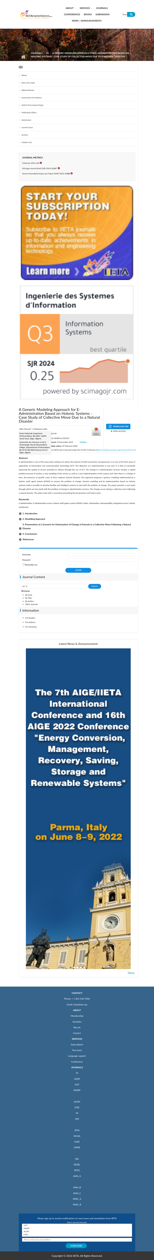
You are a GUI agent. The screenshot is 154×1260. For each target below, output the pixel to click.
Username (26, 554)
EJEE (77, 1107)
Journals (102, 8)
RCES (77, 1170)
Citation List (27, 142)
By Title (28, 598)
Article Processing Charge (32, 105)
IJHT (77, 1084)
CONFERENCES (72, 14)
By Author (29, 601)
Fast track (77, 1050)
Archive (25, 135)
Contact (77, 1033)
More (131, 973)
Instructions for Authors (32, 97)
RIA (77, 1158)
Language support (77, 1055)
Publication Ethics (29, 112)
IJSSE (77, 1141)
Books (88, 14)
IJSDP (77, 1078)
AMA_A (77, 1176)
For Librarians (31, 627)
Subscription (77, 1044)
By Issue (28, 595)
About (70, 8)
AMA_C (77, 1193)
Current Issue (27, 127)
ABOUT (77, 1010)
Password (26, 560)
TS (77, 1073)
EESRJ (77, 1164)
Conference (77, 1061)
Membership (77, 1015)
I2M (77, 1118)
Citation (83, 442)
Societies (77, 1021)
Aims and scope (28, 82)
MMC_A (77, 1198)
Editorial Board (28, 90)
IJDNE (77, 1147)
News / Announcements (86, 20)
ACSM (77, 1101)
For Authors (30, 622)
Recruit (77, 1027)
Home (23, 57)
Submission (102, 14)
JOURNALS (77, 1067)
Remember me (31, 565)
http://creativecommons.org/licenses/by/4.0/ (116, 450)
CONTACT (77, 993)
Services (85, 8)
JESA (77, 1130)
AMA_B (77, 1187)
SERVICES (77, 1038)
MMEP (77, 1090)
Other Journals (31, 604)
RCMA (77, 1136)
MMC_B (77, 1204)
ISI (47, 53)
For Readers (30, 618)
